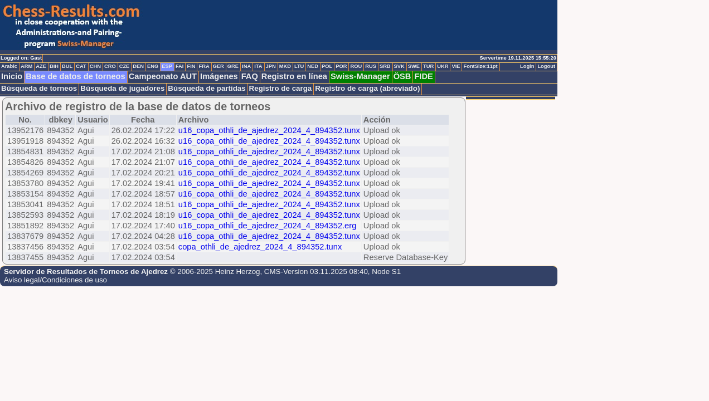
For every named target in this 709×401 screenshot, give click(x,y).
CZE (124, 66)
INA (246, 66)
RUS (370, 66)
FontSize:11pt (480, 66)
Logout (546, 66)
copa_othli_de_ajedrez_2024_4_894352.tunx (260, 246)
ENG (152, 66)
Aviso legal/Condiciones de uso (55, 280)
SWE (414, 66)
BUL (67, 66)
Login (527, 66)
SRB (385, 66)
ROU (356, 66)
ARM (26, 66)
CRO (110, 66)
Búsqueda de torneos (39, 88)
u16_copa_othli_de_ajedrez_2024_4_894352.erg (267, 225)
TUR (428, 66)
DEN (138, 66)
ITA (258, 66)
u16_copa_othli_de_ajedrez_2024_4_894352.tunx (269, 130)
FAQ (249, 76)
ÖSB (402, 76)
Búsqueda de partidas (206, 88)
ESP (167, 66)
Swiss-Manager (360, 76)
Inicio (11, 76)
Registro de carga (280, 88)
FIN (191, 66)
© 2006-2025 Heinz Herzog (215, 271)
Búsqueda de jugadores (122, 88)
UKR (442, 66)
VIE (455, 66)
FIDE (423, 76)
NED (312, 66)
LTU (299, 66)
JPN (271, 66)
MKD (285, 66)
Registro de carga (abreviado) (367, 88)
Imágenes (219, 76)
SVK (399, 66)
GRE (233, 66)
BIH (54, 66)
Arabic (9, 66)
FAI (180, 66)
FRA (203, 66)
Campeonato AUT (163, 76)
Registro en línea (294, 76)
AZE (41, 66)
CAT (81, 66)
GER (218, 66)
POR (341, 66)
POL (327, 66)
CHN (95, 66)
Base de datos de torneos (75, 76)
